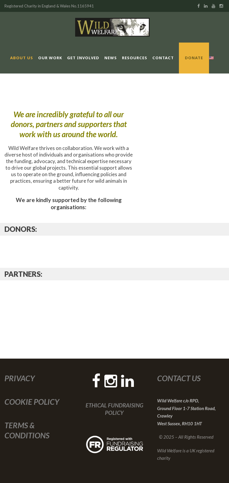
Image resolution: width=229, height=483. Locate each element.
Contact (163, 57)
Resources (134, 57)
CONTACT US (179, 378)
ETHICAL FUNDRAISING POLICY (114, 409)
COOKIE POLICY (31, 402)
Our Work (50, 57)
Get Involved (83, 57)
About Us (21, 57)
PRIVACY (19, 378)
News (110, 57)
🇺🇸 (211, 57)
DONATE (194, 57)
